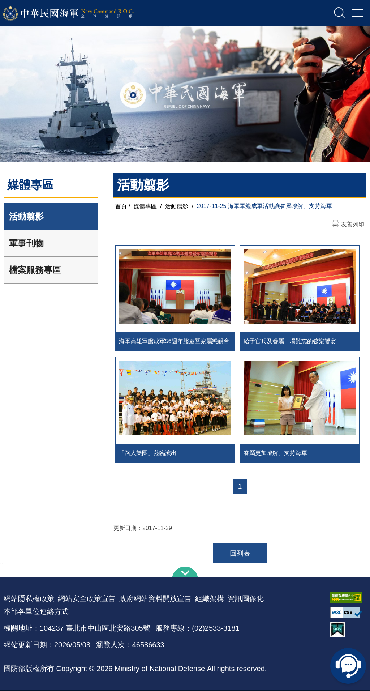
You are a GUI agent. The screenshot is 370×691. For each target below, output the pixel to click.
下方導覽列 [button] (185, 573)
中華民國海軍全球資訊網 (78, 13)
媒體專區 (145, 206)
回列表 (240, 555)
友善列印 (352, 224)
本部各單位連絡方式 (36, 613)
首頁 (121, 206)
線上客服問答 (348, 666)
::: (2, 566)
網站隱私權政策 (29, 600)
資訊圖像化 (246, 600)
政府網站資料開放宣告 (155, 600)
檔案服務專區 (35, 270)
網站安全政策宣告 (87, 600)
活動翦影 (26, 216)
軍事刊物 (26, 243)
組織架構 (209, 600)
